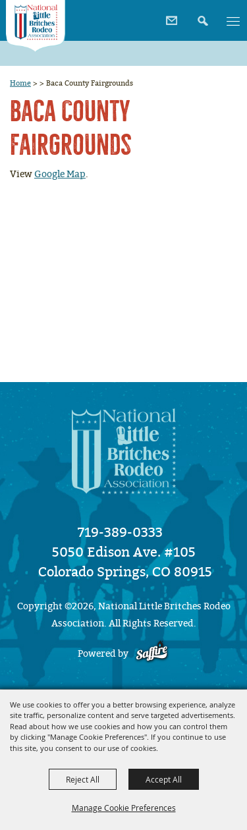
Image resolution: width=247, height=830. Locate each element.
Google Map (60, 174)
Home (20, 83)
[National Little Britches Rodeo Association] (35, 26)
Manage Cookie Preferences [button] (124, 807)
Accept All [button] (164, 779)
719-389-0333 (120, 532)
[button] (201, 16)
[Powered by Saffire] (151, 653)
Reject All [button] (82, 779)
